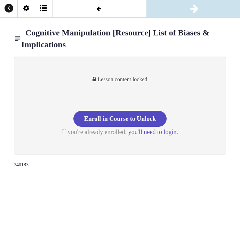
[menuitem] (26, 8)
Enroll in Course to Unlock (120, 118)
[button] (8, 8)
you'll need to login (152, 131)
